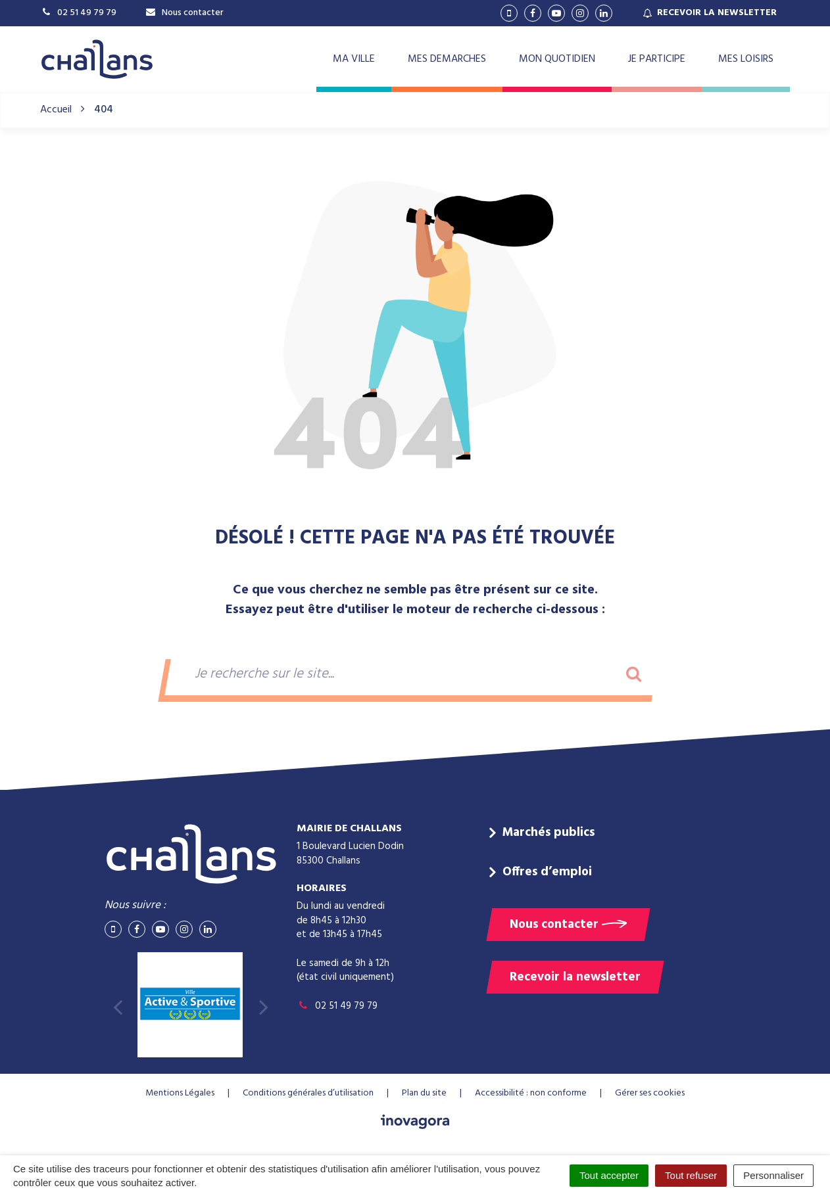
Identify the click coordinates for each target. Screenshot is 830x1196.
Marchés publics (548, 832)
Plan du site (424, 1093)
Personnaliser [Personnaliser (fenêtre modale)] (773, 1175)
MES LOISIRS (745, 59)
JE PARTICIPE (656, 59)
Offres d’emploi (547, 872)
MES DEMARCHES (447, 59)
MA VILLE (354, 59)
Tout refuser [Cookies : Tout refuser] (691, 1175)
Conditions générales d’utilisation (308, 1093)
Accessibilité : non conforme (531, 1093)
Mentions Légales (179, 1093)
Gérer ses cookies (650, 1093)
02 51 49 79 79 (337, 1006)
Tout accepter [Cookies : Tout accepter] (609, 1175)
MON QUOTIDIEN (557, 59)
